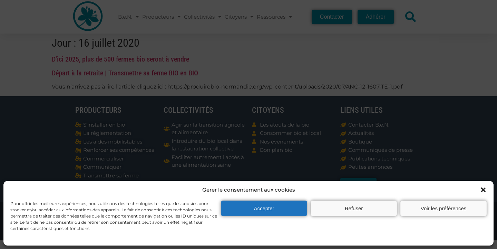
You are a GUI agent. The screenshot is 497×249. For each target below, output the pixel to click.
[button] (483, 189)
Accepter (264, 208)
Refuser (354, 208)
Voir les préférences (444, 208)
